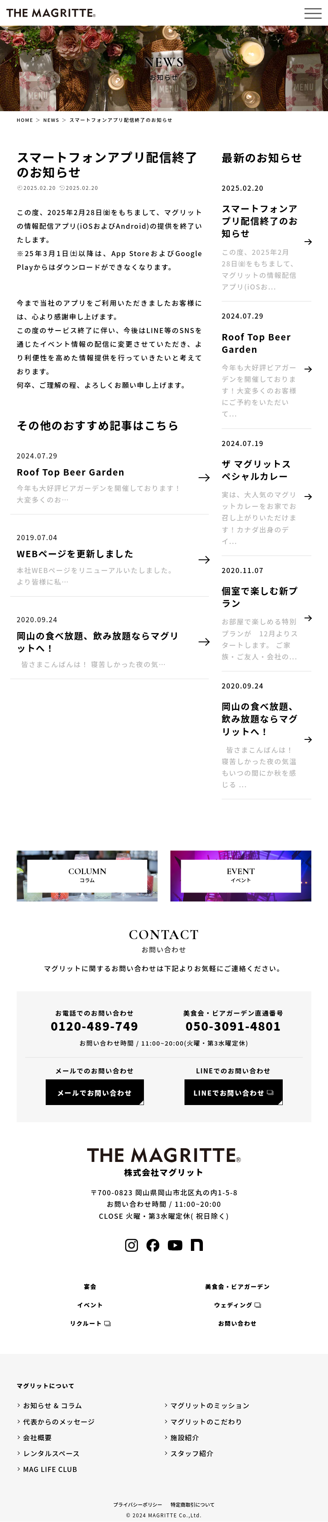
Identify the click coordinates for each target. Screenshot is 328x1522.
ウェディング (233, 1304)
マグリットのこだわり (206, 1421)
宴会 (90, 1286)
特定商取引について (193, 1504)
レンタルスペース (51, 1453)
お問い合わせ (237, 1323)
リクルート (86, 1323)
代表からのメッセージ (59, 1421)
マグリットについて (46, 1386)
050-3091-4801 (233, 1025)
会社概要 (37, 1437)
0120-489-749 (95, 1025)
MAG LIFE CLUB (50, 1469)
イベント (90, 1304)
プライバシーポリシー (137, 1504)
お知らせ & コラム (53, 1406)
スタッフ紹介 (192, 1453)
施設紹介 (184, 1437)
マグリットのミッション (210, 1406)
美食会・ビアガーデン (237, 1286)
